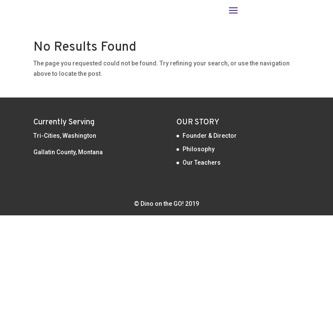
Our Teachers (202, 162)
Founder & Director (210, 135)
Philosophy (199, 149)
